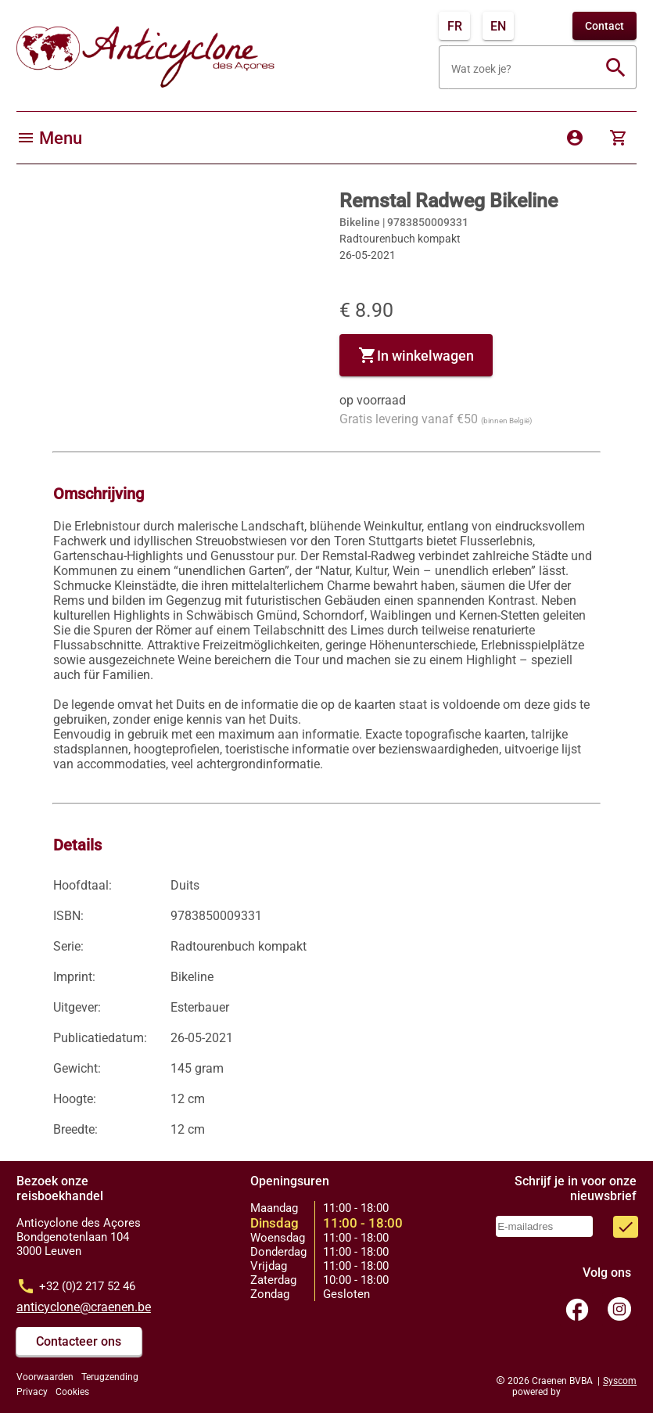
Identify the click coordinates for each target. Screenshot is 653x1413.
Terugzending (109, 1377)
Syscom (620, 1380)
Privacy (32, 1391)
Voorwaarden (45, 1377)
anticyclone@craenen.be (83, 1307)
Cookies (72, 1391)
